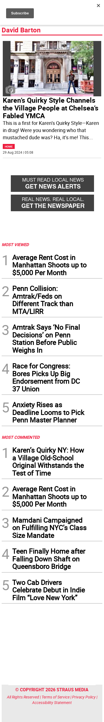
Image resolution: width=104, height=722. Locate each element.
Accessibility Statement (52, 702)
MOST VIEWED (15, 244)
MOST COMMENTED (21, 437)
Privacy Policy (84, 697)
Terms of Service (56, 697)
